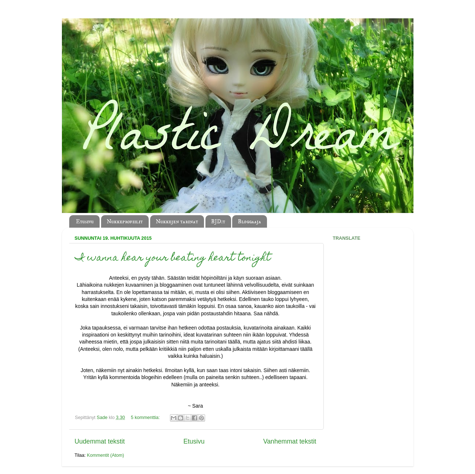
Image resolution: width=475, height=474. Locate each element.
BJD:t (218, 221)
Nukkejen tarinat (177, 221)
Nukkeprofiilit (125, 221)
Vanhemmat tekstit (289, 441)
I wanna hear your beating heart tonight (173, 258)
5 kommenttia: (146, 417)
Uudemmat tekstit (100, 441)
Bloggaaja (249, 221)
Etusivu (85, 221)
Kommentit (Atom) (105, 455)
